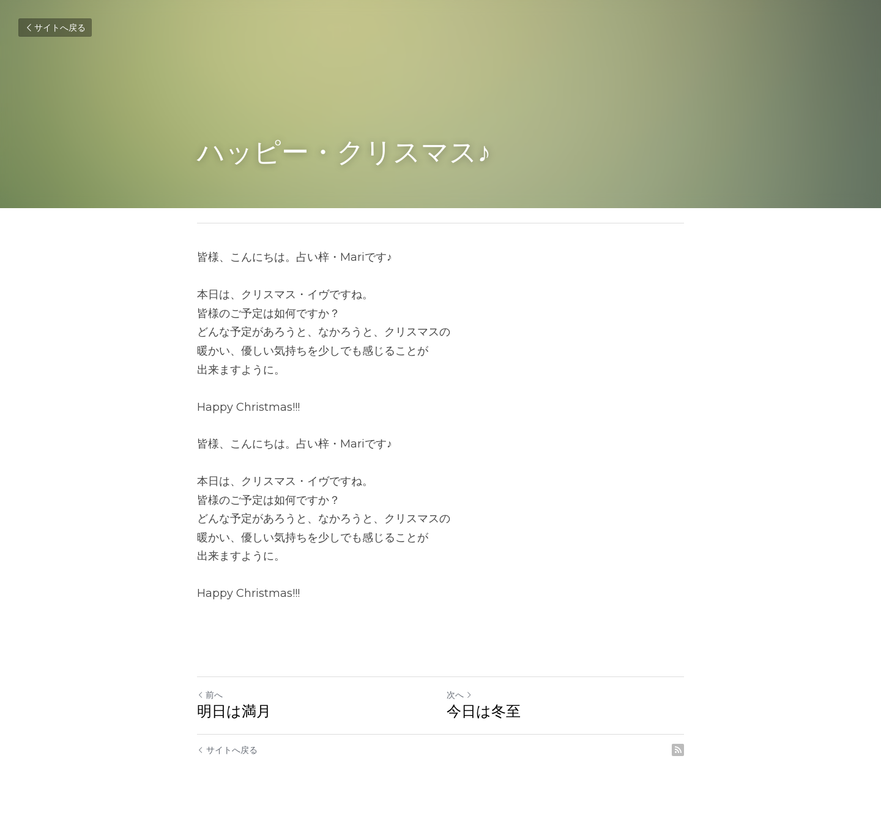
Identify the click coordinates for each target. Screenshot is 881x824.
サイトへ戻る (55, 27)
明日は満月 (234, 711)
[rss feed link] (678, 750)
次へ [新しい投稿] (459, 694)
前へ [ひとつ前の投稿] (210, 694)
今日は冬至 (484, 711)
